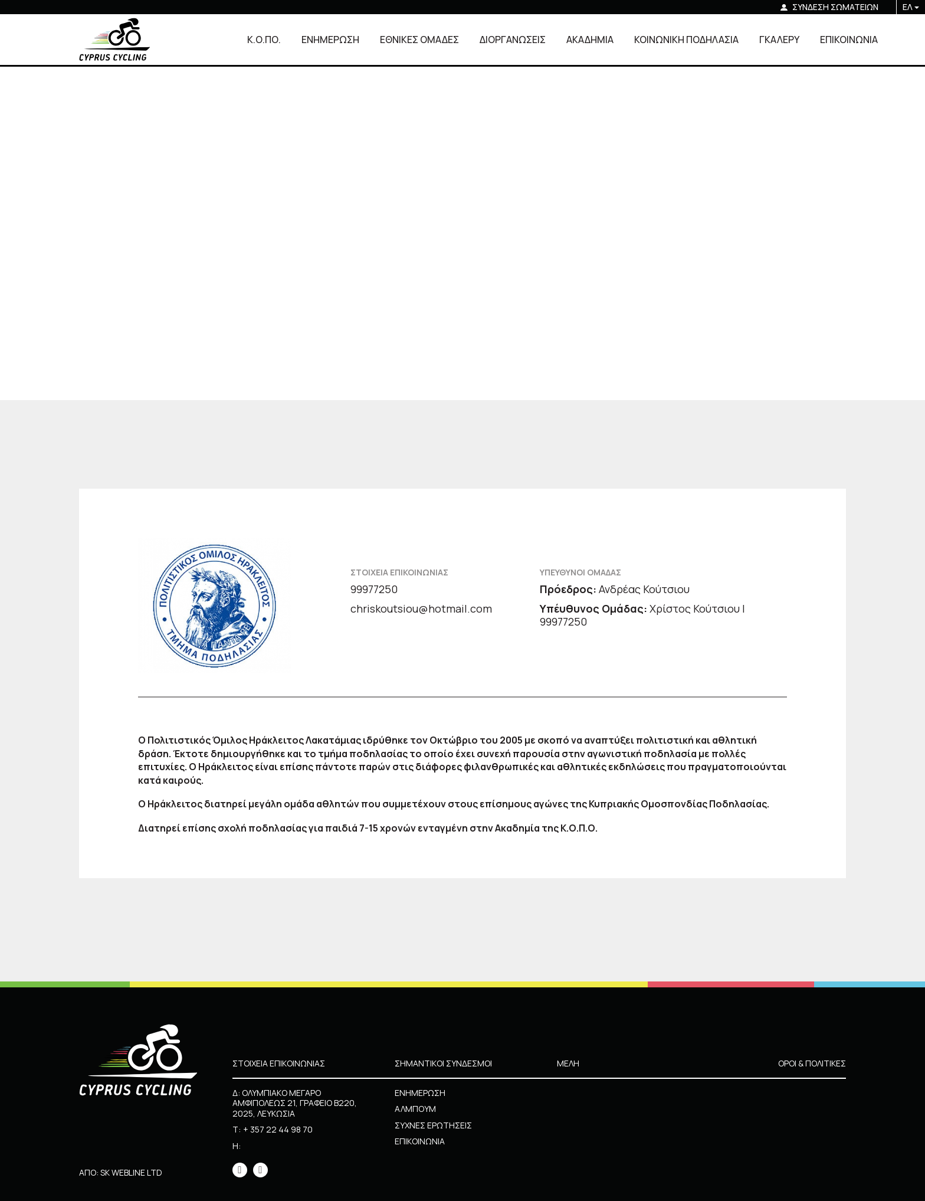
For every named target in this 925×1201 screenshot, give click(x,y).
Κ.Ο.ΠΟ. (264, 39)
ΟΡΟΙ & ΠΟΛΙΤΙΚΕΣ (812, 1063)
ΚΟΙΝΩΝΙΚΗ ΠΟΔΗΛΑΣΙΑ (686, 39)
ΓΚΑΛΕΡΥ (779, 39)
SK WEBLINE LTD (131, 1172)
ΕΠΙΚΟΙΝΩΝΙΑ (849, 39)
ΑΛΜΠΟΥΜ (415, 1108)
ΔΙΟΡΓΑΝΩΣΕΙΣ (513, 39)
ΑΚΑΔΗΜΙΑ (590, 39)
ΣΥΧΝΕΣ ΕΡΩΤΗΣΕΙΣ (433, 1125)
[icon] (239, 1170)
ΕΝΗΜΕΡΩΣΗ (330, 39)
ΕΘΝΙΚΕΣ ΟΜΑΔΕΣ (419, 39)
